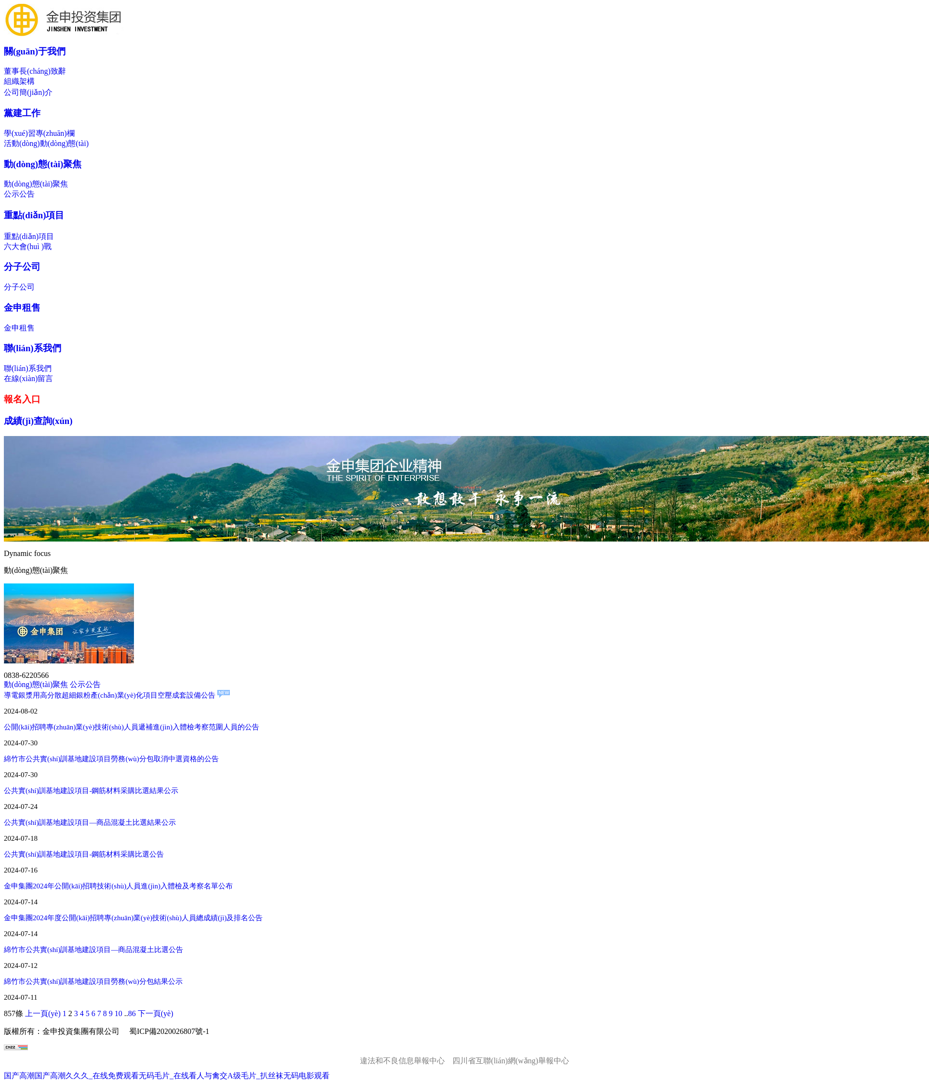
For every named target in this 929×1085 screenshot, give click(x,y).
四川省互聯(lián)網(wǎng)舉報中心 (510, 1061)
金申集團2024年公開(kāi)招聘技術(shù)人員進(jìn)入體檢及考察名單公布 (118, 886)
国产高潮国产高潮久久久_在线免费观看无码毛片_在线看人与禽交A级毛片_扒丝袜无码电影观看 (167, 1076)
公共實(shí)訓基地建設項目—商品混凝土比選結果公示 (90, 822)
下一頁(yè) (155, 1013)
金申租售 (22, 308)
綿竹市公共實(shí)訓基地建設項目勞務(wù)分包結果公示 (93, 981)
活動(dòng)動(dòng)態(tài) (46, 143)
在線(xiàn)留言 (28, 378)
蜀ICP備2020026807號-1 (169, 1031)
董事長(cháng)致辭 (35, 71)
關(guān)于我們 (35, 51)
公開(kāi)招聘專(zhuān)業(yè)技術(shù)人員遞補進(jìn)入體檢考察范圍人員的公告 (131, 727)
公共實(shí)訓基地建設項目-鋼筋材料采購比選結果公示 (91, 790)
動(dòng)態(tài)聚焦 (42, 164)
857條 (13, 1013)
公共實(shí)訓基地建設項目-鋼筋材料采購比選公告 (84, 854)
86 (132, 1013)
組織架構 (19, 81)
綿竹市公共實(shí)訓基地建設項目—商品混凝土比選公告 (94, 949)
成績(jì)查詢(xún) (38, 421)
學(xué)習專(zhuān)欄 (39, 133)
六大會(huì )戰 (28, 246)
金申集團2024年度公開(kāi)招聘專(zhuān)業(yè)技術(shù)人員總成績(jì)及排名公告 (133, 918)
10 (118, 1013)
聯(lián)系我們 (32, 348)
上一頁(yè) (43, 1013)
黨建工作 (22, 113)
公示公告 (19, 194)
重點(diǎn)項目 (34, 215)
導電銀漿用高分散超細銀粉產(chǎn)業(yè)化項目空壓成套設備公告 (117, 695)
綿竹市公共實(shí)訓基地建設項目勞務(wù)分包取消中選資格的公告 (111, 759)
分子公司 (22, 267)
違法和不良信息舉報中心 (402, 1061)
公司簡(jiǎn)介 (28, 92)
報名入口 (22, 399)
